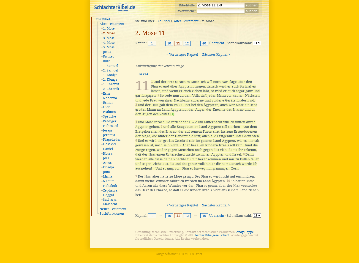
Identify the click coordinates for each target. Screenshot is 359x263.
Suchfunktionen (112, 213)
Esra (106, 93)
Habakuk (110, 186)
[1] (172, 114)
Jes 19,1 (143, 73)
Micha (107, 176)
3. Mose (109, 38)
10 (169, 43)
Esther (108, 102)
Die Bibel (103, 19)
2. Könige (110, 79)
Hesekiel (109, 144)
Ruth (106, 61)
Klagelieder (112, 139)
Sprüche (109, 116)
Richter (108, 56)
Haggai (108, 195)
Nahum (108, 181)
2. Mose (109, 33)
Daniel (108, 149)
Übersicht (216, 43)
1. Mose (109, 28)
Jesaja (107, 130)
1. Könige (110, 75)
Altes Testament (112, 24)
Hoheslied (110, 126)
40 (204, 43)
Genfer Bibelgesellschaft (212, 235)
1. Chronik (111, 84)
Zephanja (110, 190)
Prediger (110, 121)
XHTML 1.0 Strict (190, 254)
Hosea (107, 153)
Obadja (108, 167)
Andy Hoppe (245, 232)
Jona (106, 172)
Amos (107, 162)
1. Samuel (110, 66)
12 (187, 43)
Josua (107, 52)
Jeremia (109, 135)
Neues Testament (113, 209)
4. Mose (109, 42)
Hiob (106, 107)
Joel (106, 158)
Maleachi (110, 204)
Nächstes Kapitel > (216, 54)
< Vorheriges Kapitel (182, 54)
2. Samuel (110, 70)
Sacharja (110, 199)
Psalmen (109, 112)
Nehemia (110, 98)
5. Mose (109, 47)
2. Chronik (111, 89)
